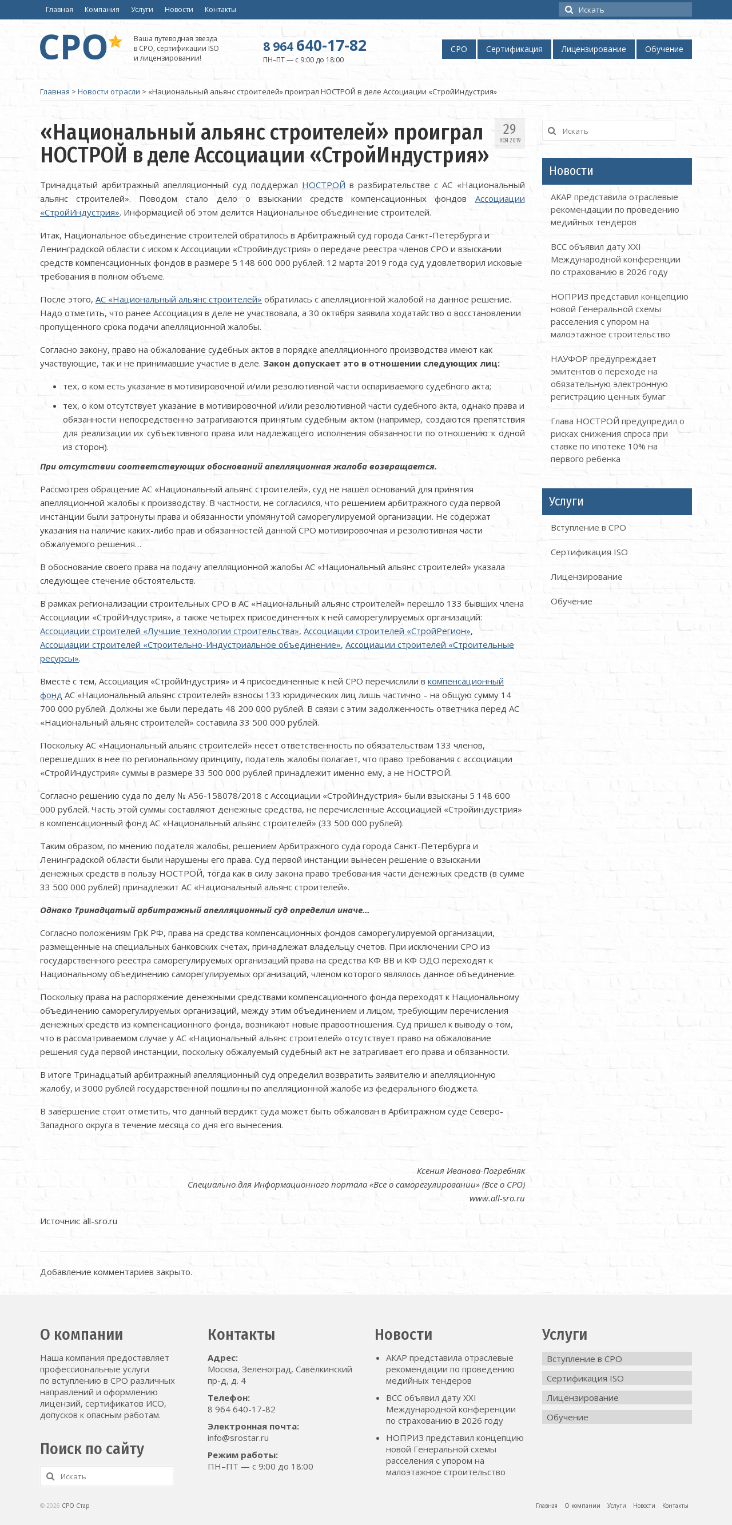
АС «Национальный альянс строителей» (179, 299)
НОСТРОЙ (323, 184)
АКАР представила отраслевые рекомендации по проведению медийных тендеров (615, 209)
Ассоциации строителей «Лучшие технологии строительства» (169, 630)
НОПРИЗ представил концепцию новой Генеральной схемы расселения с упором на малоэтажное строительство (455, 1455)
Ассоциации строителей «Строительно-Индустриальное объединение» (190, 644)
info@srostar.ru (238, 1437)
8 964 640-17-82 (242, 1409)
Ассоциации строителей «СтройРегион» (387, 630)
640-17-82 (315, 45)
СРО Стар (75, 1506)
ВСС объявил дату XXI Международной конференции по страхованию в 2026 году (616, 259)
